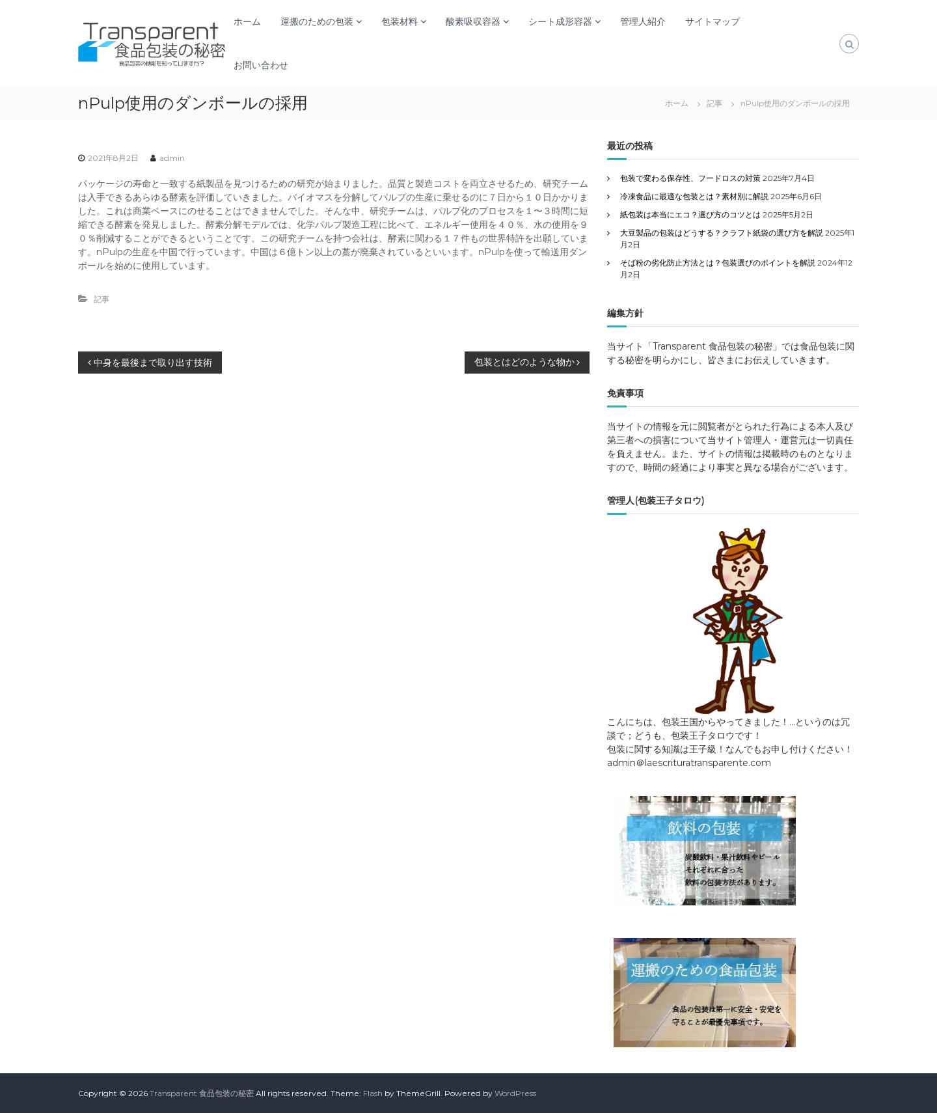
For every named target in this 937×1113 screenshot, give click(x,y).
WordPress (515, 1093)
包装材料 (399, 21)
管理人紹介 (643, 21)
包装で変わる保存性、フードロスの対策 (690, 178)
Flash (373, 1093)
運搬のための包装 (316, 21)
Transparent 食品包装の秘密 (202, 1093)
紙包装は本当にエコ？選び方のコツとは (690, 214)
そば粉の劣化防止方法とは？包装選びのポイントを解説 (717, 263)
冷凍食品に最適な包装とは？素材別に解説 (694, 196)
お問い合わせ (261, 65)
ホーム (247, 21)
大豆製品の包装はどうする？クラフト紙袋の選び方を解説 (721, 233)
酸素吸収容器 (473, 21)
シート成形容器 (560, 21)
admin (172, 158)
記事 (714, 103)
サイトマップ (712, 21)
